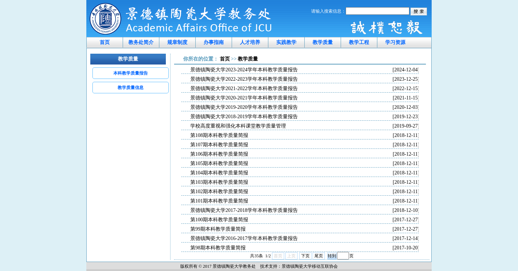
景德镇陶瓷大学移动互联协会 (310, 266)
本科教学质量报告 (130, 73)
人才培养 (250, 42)
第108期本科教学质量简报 (304, 135)
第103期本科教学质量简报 (304, 182)
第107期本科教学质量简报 (304, 144)
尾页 (318, 255)
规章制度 (177, 42)
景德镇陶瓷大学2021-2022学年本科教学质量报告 (304, 88)
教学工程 (359, 42)
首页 (105, 42)
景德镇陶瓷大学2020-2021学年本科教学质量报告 (304, 98)
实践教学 (286, 42)
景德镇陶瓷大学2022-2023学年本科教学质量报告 (304, 79)
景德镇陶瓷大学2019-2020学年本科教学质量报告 (304, 107)
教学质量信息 (131, 87)
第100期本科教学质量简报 (304, 219)
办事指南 (214, 42)
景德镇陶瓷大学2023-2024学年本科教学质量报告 (304, 70)
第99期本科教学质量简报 (304, 229)
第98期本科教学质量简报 (304, 248)
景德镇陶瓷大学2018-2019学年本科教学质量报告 (304, 116)
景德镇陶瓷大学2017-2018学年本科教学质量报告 (304, 210)
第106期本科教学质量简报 (304, 154)
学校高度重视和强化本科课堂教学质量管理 (304, 126)
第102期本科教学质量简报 (304, 191)
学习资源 (395, 42)
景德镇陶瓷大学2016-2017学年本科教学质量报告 (304, 238)
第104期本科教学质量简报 (304, 173)
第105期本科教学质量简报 (304, 163)
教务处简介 (141, 42)
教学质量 (323, 42)
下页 (305, 255)
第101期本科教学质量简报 (304, 201)
